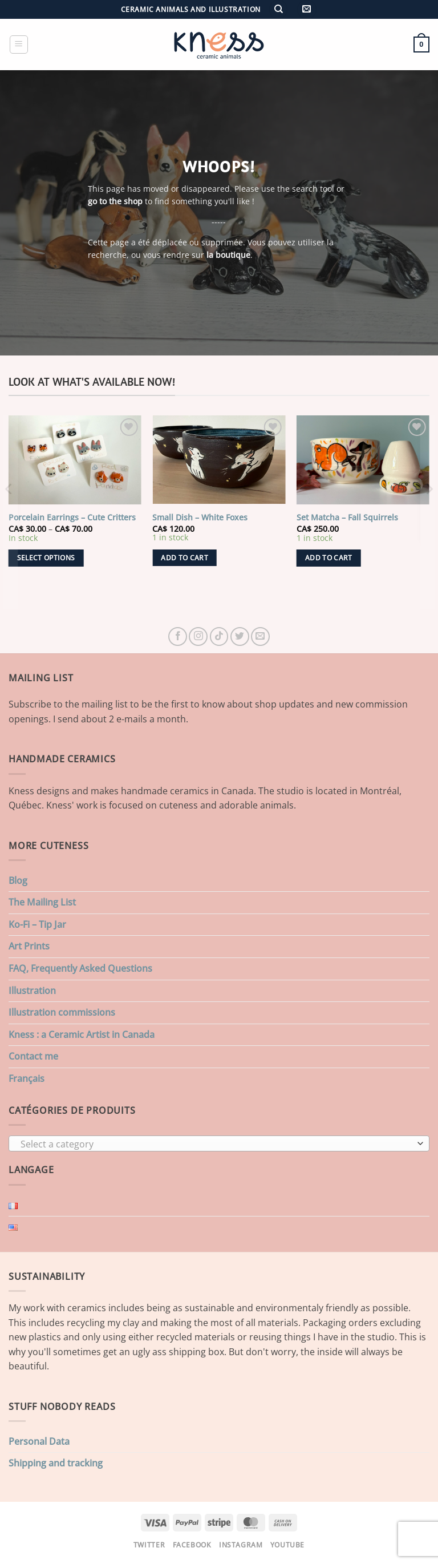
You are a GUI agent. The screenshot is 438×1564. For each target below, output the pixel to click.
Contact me (33, 1056)
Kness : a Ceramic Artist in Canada (82, 1034)
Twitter (149, 1545)
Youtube (287, 1545)
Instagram (241, 1545)
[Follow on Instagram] (198, 636)
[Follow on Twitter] (239, 636)
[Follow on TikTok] (219, 636)
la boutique (228, 254)
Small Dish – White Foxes (200, 517)
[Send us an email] (260, 636)
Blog (18, 880)
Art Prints (29, 946)
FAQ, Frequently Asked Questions (80, 968)
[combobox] (219, 1143)
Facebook (192, 1545)
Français (26, 1078)
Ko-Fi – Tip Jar (37, 924)
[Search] (278, 9)
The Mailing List (42, 902)
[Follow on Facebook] (177, 636)
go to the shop (115, 201)
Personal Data (39, 1441)
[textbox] (216, 1144)
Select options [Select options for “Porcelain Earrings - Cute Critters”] (46, 557)
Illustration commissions (62, 1012)
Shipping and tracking (56, 1463)
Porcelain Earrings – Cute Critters (72, 517)
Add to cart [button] (184, 557)
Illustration (32, 990)
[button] (306, 9)
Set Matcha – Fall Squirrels (347, 517)
